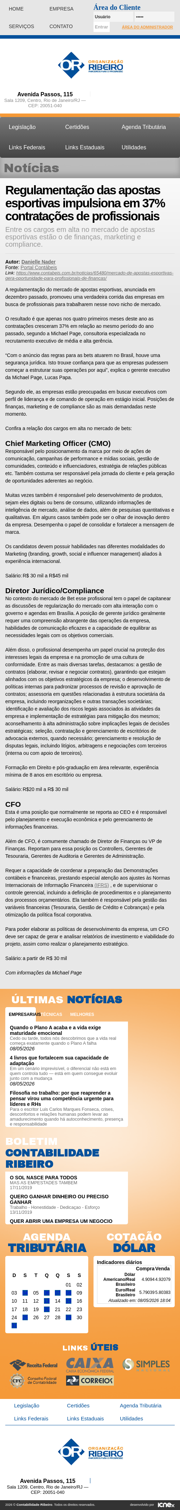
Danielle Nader (38, 262)
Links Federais (27, 147)
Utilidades (134, 147)
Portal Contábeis (39, 267)
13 (47, 1301)
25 (25, 1317)
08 (68, 1293)
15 (68, 1301)
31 (14, 1325)
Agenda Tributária (144, 127)
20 (47, 1309)
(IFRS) (102, 885)
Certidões (77, 127)
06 (47, 1293)
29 (68, 1317)
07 (57, 1293)
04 (25, 1293)
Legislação (22, 127)
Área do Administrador (147, 27)
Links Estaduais (85, 147)
